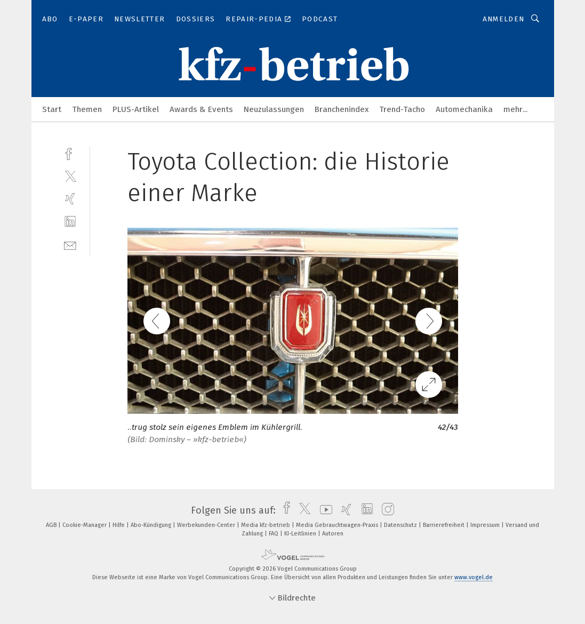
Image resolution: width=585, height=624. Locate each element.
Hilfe (119, 525)
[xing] (70, 198)
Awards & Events (201, 109)
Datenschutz (401, 525)
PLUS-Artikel (136, 109)
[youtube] (323, 510)
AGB (52, 525)
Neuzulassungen (274, 109)
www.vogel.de (473, 577)
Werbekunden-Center (207, 525)
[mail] (70, 244)
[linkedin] (70, 221)
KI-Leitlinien (301, 533)
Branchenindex (341, 109)
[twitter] (70, 175)
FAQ (274, 533)
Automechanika (464, 109)
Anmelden (504, 18)
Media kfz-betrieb (266, 525)
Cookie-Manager (85, 525)
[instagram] (385, 510)
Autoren (332, 533)
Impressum (485, 525)
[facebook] (70, 152)
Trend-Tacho (402, 109)
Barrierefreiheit (444, 525)
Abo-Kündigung (152, 525)
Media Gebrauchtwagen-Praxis (338, 525)
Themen (87, 109)
